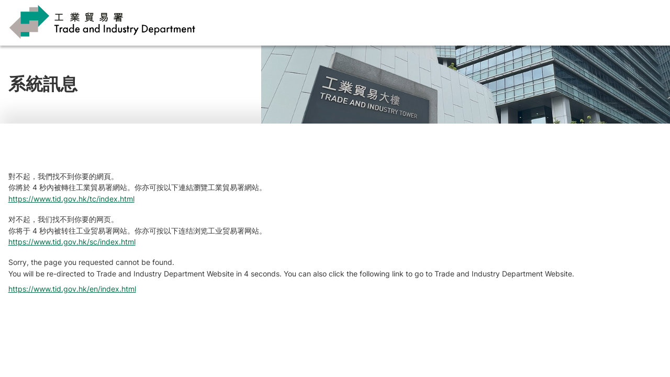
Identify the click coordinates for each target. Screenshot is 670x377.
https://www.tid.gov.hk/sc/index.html (72, 241)
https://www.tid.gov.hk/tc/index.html (71, 198)
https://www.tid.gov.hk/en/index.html (72, 288)
